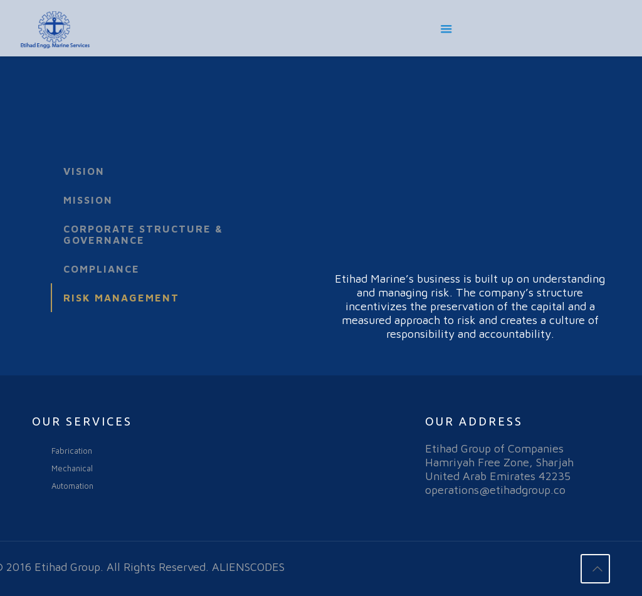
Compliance (101, 268)
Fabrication (71, 451)
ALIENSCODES (248, 566)
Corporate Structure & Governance (143, 234)
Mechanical (72, 468)
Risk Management (121, 297)
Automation (72, 486)
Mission (88, 200)
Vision (84, 171)
